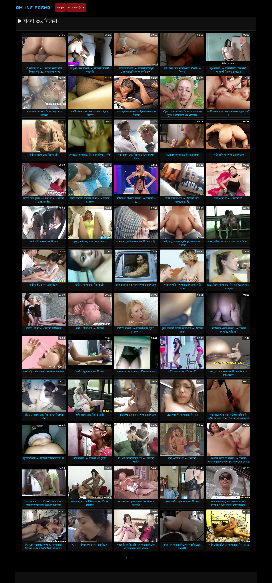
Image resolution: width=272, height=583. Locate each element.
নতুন (60, 7)
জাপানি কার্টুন (76, 7)
